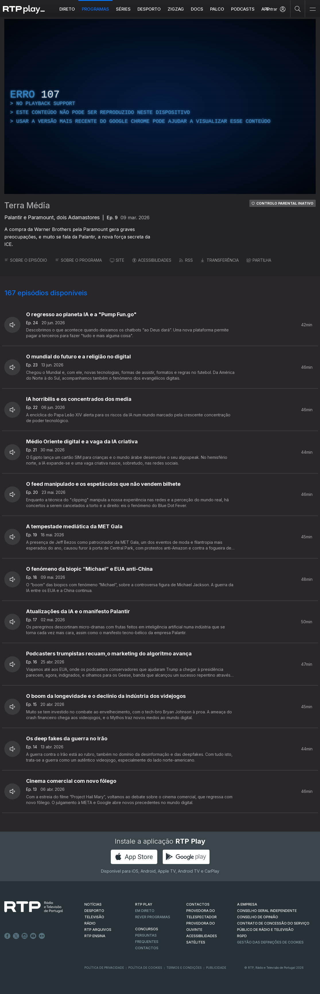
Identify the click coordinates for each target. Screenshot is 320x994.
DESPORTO (94, 910)
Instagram (25, 936)
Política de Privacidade (104, 967)
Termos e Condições (184, 967)
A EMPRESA (247, 904)
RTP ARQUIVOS (97, 929)
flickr (42, 936)
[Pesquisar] (297, 8)
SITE (117, 260)
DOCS (197, 9)
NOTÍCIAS (93, 904)
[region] (160, 106)
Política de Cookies (145, 967)
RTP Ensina (94, 936)
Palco (217, 9)
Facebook (7, 936)
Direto (67, 9)
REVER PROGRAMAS (152, 917)
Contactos (146, 948)
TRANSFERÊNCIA (220, 260)
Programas (95, 9)
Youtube (33, 936)
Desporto (149, 9)
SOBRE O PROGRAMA (78, 260)
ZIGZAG (176, 9)
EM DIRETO (144, 910)
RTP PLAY (143, 904)
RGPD (242, 936)
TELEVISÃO (94, 917)
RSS (186, 260)
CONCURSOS (146, 929)
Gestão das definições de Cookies (270, 942)
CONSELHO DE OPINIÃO (257, 917)
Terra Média (27, 205)
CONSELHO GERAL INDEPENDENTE (267, 910)
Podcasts (243, 9)
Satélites (195, 942)
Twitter (16, 936)
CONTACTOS (198, 904)
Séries (123, 9)
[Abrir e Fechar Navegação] (312, 9)
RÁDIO (90, 923)
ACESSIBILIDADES (151, 260)
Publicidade (216, 967)
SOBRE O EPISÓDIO (25, 260)
